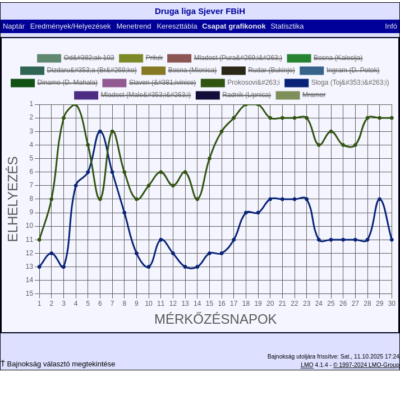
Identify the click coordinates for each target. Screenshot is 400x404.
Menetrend (133, 26)
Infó (391, 26)
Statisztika (287, 26)
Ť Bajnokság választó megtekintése (58, 364)
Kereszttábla (177, 26)
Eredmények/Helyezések (70, 26)
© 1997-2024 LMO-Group (366, 365)
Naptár (14, 26)
